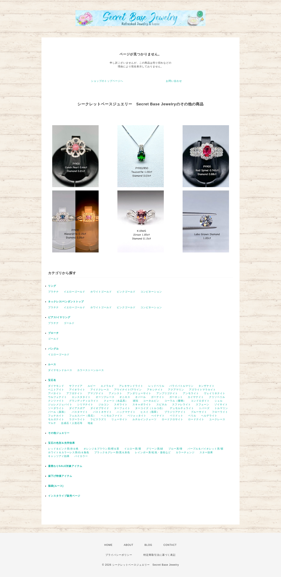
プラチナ (53, 291)
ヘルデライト (209, 415)
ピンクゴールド (126, 291)
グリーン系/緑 (154, 448)
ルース (52, 364)
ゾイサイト (221, 404)
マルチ (52, 423)
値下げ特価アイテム (60, 476)
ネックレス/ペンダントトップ (66, 301)
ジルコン (103, 404)
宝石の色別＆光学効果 (61, 442)
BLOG (148, 545)
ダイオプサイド (99, 408)
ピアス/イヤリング (59, 317)
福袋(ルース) (56, 485)
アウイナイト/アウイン (128, 389)
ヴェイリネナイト (214, 393)
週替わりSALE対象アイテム (65, 466)
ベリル (192, 415)
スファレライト (181, 404)
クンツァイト (56, 400)
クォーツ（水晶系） (116, 400)
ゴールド (69, 323)
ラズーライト (77, 419)
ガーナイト (157, 397)
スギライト (121, 404)
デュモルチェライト (182, 408)
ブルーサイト (199, 411)
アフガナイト (74, 393)
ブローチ (53, 333)
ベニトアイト (56, 389)
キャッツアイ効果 (59, 456)
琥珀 (135, 400)
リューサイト (119, 419)
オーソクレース (105, 397)
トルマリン (221, 408)
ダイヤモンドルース (60, 370)
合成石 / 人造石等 (72, 423)
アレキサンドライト (131, 385)
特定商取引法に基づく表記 (159, 554)
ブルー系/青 (175, 448)
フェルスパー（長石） (82, 415)
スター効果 (206, 452)
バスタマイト (80, 411)
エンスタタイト (81, 397)
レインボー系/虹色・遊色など (153, 452)
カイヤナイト (196, 397)
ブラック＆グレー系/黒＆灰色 (112, 452)
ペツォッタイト (137, 415)
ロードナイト (196, 419)
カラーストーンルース (90, 370)
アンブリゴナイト (167, 393)
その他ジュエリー (59, 433)
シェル (219, 400)
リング (52, 285)
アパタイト (54, 393)
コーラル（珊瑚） (175, 400)
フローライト (220, 411)
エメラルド (107, 385)
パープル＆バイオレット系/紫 (205, 448)
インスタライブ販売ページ (64, 495)
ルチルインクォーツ (144, 419)
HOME (108, 545)
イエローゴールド (74, 291)
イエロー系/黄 (132, 448)
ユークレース (217, 419)
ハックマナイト (126, 411)
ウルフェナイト (57, 397)
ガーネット (176, 397)
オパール (140, 397)
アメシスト (115, 393)
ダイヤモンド (56, 385)
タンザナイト (206, 385)
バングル (53, 348)
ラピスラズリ (98, 419)
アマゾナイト (96, 393)
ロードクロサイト (172, 419)
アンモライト (191, 393)
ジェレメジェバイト (60, 404)
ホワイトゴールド (101, 291)
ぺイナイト (158, 415)
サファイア (76, 385)
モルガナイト (56, 419)
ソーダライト (56, 408)
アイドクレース (99, 389)
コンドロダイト (200, 400)
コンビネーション (151, 291)
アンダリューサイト (139, 393)
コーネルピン (151, 400)
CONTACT (170, 545)
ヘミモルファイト (112, 415)
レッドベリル (156, 385)
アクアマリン (176, 389)
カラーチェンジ (185, 452)
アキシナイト (155, 389)
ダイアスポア (77, 408)
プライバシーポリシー (118, 554)
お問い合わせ (174, 81)
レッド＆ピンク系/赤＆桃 (63, 448)
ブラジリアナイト (175, 411)
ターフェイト (122, 408)
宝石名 (52, 380)
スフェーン (202, 404)
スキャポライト (141, 404)
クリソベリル (217, 397)
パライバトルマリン (181, 385)
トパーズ (204, 408)
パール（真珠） (57, 411)
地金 (90, 423)
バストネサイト (102, 411)
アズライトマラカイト (202, 389)
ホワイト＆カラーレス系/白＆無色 (68, 452)
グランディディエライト (84, 400)
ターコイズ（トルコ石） (150, 408)
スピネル (161, 404)
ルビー (92, 385)
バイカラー (81, 456)
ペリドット (176, 415)
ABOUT (128, 545)
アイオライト (77, 389)
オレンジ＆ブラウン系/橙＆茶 (101, 448)
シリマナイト (85, 404)
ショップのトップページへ (107, 81)
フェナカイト (56, 415)
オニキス (124, 397)
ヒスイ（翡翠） (149, 411)
